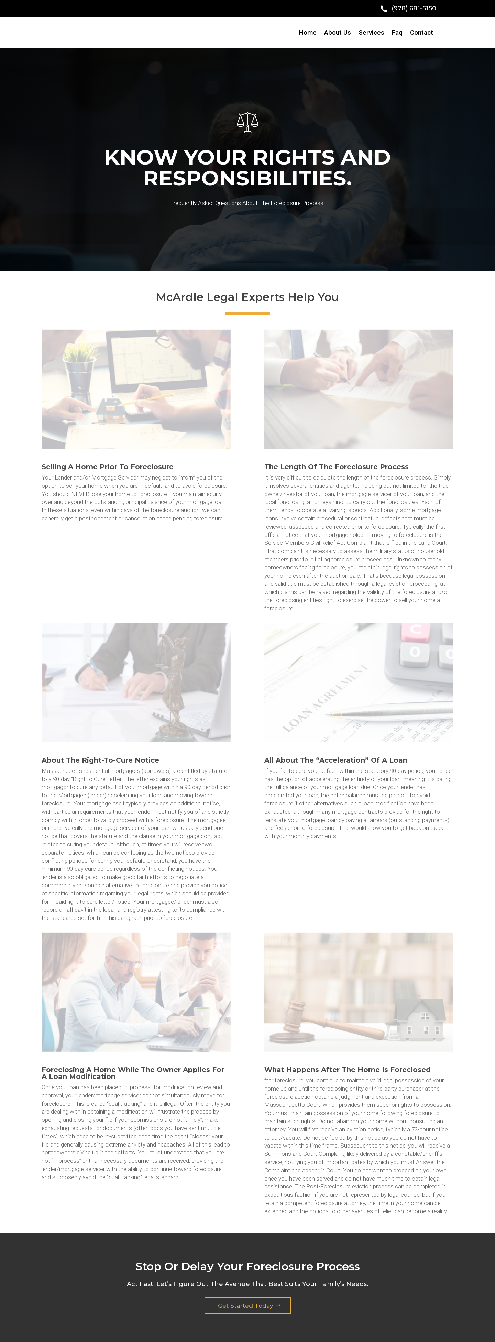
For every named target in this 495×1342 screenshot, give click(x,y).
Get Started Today (245, 1305)
